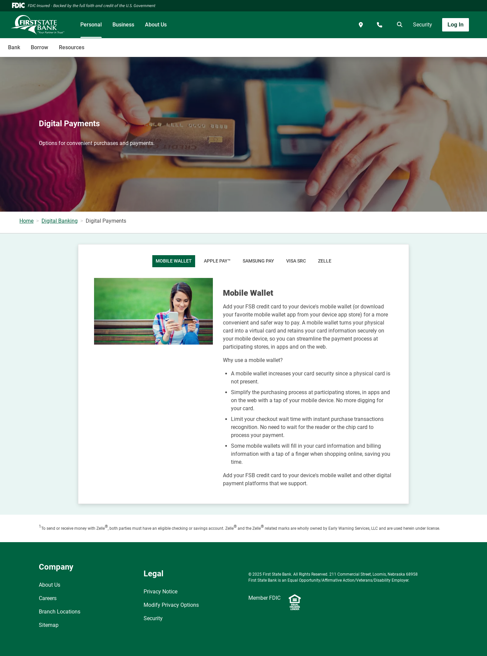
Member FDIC (264, 598)
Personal (91, 24)
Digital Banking (60, 221)
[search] (398, 25)
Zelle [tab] (324, 261)
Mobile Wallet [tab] (174, 261)
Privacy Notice (160, 591)
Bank (14, 47)
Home (26, 221)
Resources (71, 47)
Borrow (39, 47)
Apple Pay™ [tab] (217, 261)
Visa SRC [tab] (296, 261)
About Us (156, 24)
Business (123, 24)
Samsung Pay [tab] (258, 261)
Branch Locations (59, 611)
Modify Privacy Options (171, 605)
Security (422, 24)
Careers (48, 598)
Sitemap (49, 625)
